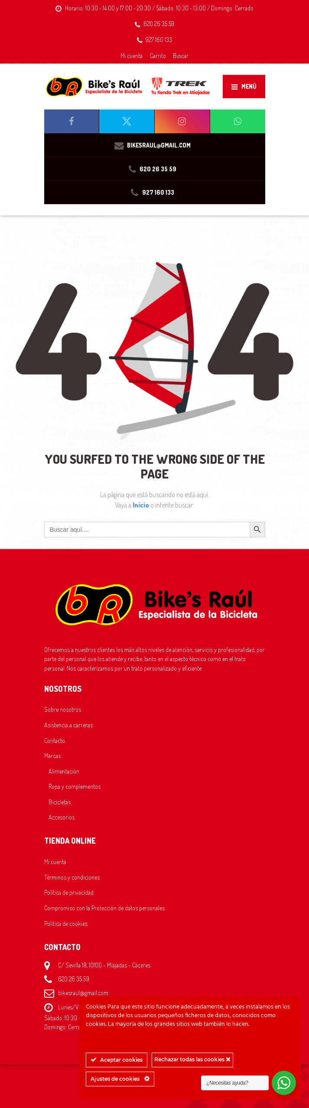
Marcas (52, 755)
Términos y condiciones (72, 877)
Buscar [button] (181, 55)
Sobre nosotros (62, 709)
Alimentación (64, 771)
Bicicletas (60, 802)
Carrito (158, 55)
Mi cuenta (131, 55)
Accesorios (62, 817)
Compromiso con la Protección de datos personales (104, 908)
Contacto (54, 740)
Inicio (141, 505)
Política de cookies (66, 923)
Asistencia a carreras (68, 725)
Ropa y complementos (75, 786)
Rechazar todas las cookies (192, 1059)
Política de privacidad (69, 892)
